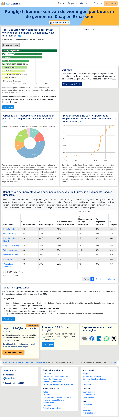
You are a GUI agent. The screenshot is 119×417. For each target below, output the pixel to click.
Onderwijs (47, 405)
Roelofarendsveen (11, 229)
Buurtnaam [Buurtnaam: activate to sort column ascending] (8, 224)
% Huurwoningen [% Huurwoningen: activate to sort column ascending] (46, 223)
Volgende (111, 279)
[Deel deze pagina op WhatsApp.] (106, 338)
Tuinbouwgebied (10, 250)
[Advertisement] (89, 48)
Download (110, 3)
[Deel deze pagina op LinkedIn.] (99, 338)
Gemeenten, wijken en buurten (56, 376)
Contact (86, 407)
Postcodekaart (89, 397)
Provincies (47, 381)
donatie (9, 340)
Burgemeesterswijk (11, 245)
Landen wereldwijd (51, 384)
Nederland (56, 381)
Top (114, 362)
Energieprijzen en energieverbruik (57, 397)
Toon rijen (10, 275)
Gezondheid (48, 394)
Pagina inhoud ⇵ (59, 22)
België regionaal (67, 384)
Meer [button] (97, 3)
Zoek (60, 3)
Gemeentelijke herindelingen (95, 379)
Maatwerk (87, 410)
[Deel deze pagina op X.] (114, 338)
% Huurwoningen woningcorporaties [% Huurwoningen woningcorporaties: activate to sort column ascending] (65, 223)
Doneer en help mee (13, 352)
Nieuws (86, 381)
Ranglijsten (8, 319)
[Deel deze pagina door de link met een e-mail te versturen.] (84, 338)
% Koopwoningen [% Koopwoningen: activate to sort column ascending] (28, 223)
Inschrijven (48, 344)
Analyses (86, 373)
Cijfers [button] (71, 3)
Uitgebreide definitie (72, 84)
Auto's (45, 392)
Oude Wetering (9, 233)
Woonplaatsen (58, 379)
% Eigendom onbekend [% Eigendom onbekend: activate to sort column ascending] (100, 222)
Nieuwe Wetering (10, 254)
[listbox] (11, 45)
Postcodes (47, 379)
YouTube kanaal (89, 413)
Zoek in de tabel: (97, 211)
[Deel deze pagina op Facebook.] (92, 338)
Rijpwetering (8, 259)
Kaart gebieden (89, 392)
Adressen (47, 373)
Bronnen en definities (92, 376)
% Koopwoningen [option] (10, 45)
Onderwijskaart (89, 394)
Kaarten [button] (84, 3)
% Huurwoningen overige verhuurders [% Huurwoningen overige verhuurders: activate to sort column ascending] (85, 220)
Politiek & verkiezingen (52, 408)
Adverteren (87, 405)
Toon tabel (8, 107)
